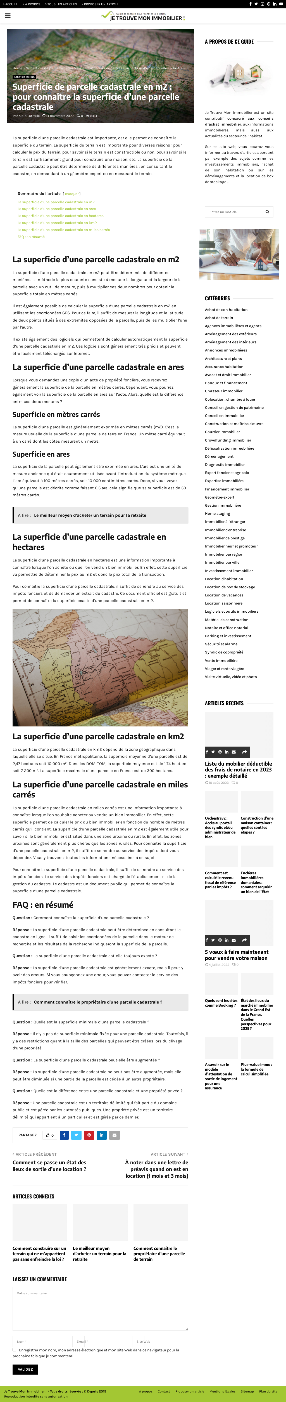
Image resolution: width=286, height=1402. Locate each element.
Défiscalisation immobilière (229, 448)
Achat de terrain (24, 77)
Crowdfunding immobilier (228, 440)
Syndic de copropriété (224, 652)
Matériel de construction (227, 619)
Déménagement (219, 456)
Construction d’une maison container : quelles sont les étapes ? (257, 825)
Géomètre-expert (219, 497)
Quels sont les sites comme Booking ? (221, 1002)
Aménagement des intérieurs (230, 342)
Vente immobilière (221, 660)
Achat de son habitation (226, 309)
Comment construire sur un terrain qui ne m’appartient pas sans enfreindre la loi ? (39, 1254)
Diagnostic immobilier (225, 464)
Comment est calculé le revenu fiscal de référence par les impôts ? (220, 880)
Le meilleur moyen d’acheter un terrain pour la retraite (99, 1254)
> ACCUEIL (10, 4)
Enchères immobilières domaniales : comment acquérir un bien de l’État (256, 882)
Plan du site (268, 1391)
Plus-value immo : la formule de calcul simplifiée (256, 1069)
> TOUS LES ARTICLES (61, 4)
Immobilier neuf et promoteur (231, 546)
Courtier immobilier (222, 431)
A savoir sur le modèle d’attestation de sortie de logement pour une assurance (221, 1076)
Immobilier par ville (222, 562)
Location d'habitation (224, 579)
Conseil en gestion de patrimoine (234, 407)
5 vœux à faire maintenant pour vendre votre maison (237, 954)
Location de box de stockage (230, 587)
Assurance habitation (224, 366)
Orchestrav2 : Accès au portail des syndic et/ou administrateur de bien (220, 827)
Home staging (217, 513)
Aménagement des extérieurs (231, 334)
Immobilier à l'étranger (225, 521)
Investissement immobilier (229, 570)
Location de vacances (224, 595)
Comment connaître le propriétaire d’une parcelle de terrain (159, 1254)
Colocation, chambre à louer (230, 399)
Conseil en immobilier (224, 415)
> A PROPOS (31, 4)
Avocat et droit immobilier (228, 374)
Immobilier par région (224, 554)
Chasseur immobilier (223, 391)
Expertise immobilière (224, 480)
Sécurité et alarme (221, 644)
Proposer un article (189, 1391)
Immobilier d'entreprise (225, 530)
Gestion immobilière (223, 505)
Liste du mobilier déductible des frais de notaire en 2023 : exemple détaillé (238, 769)
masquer (71, 194)
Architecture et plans (223, 358)
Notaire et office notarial (226, 628)
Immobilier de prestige (225, 538)
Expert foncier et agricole (227, 472)
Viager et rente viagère (224, 668)
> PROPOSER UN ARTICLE (100, 4)
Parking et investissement (228, 636)
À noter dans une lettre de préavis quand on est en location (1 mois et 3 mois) (156, 1169)
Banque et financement (226, 383)
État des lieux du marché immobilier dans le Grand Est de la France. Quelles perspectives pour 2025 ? (257, 1014)
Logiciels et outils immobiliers (231, 611)
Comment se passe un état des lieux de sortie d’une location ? (49, 1165)
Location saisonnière (223, 603)
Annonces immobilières (226, 350)
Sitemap (247, 1391)
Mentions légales (222, 1391)
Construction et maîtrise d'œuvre (234, 423)
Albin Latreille (29, 116)
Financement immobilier (227, 489)
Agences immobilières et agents (233, 326)
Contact (164, 1391)
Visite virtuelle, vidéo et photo (231, 676)
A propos (145, 1391)
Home (17, 68)
